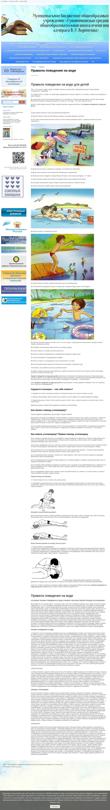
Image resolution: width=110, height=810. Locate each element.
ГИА (93, 62)
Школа (12, 43)
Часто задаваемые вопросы (80, 47)
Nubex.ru (18, 766)
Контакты (53, 43)
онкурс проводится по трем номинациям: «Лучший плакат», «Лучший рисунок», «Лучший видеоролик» (12, 121)
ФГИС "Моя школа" (42, 58)
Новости (42, 43)
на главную (4, 1)
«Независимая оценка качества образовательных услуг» (27, 51)
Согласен (55, 806)
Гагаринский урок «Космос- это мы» (13, 139)
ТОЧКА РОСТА (101, 51)
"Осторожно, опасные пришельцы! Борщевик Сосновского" (13, 113)
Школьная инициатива (24, 54)
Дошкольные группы (27, 43)
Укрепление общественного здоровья (51, 54)
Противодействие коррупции (44, 62)
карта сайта (23, 1)
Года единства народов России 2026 (73, 62)
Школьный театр (22, 62)
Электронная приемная (27, 47)
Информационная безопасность (53, 47)
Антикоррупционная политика (83, 54)
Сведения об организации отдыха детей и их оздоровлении (76, 58)
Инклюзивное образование (20, 58)
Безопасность (59, 51)
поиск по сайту (14, 1)
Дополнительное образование (80, 51)
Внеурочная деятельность (89, 43)
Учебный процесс (67, 43)
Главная (33, 66)
